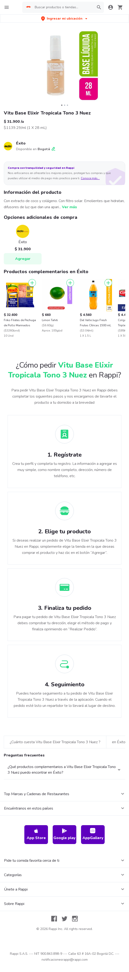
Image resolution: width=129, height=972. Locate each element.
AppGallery (92, 889)
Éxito (21, 143)
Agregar (22, 258)
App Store (36, 889)
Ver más (69, 207)
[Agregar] (32, 283)
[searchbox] (63, 7)
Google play (64, 889)
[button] (64, 18)
